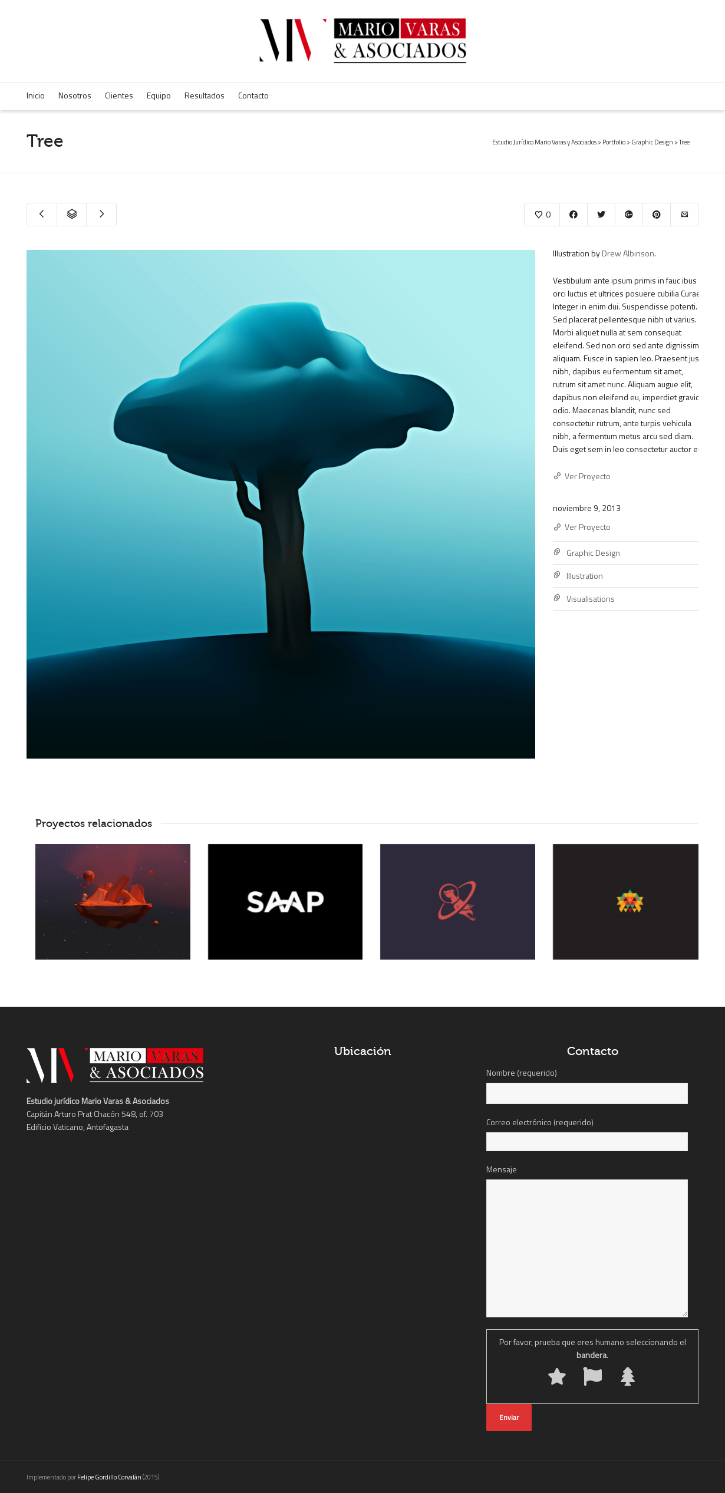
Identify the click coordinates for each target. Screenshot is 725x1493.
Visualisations (590, 598)
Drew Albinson (628, 253)
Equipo (159, 95)
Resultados (204, 95)
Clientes (119, 95)
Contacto (253, 95)
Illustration (584, 575)
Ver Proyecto (582, 476)
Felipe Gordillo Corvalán (109, 1477)
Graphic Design (593, 552)
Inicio (36, 95)
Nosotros (74, 95)
